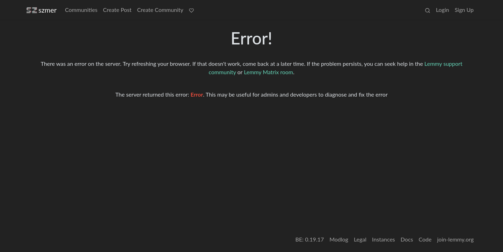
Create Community (160, 9)
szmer (42, 10)
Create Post (117, 9)
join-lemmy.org (455, 239)
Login (442, 9)
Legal (360, 239)
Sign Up (464, 9)
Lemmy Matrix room (268, 72)
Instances (383, 239)
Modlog (338, 239)
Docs (407, 239)
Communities (81, 9)
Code (425, 239)
